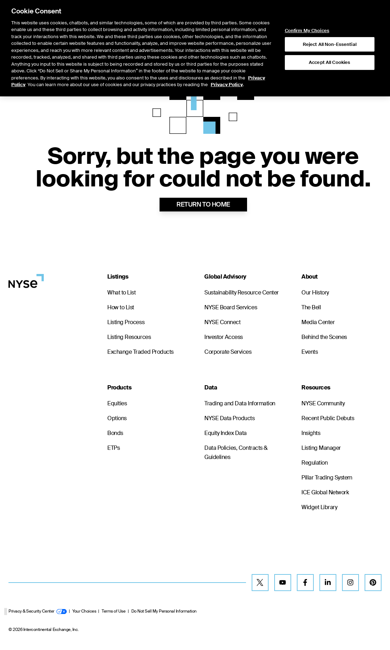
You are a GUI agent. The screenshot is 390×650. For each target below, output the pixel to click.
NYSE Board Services (230, 307)
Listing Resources (129, 337)
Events (309, 352)
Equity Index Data (225, 433)
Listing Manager (321, 448)
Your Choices (84, 611)
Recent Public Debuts (327, 418)
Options (117, 418)
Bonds (115, 433)
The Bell (311, 307)
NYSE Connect (222, 322)
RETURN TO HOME (203, 204)
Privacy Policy (227, 63)
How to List (120, 307)
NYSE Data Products (229, 418)
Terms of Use (113, 611)
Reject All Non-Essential (329, 22)
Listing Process (125, 322)
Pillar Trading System (326, 477)
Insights (310, 433)
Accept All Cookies (329, 40)
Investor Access (223, 337)
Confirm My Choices (307, 9)
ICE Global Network (325, 492)
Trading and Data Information (239, 403)
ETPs (113, 448)
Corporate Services (227, 352)
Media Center (318, 322)
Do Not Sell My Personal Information (164, 611)
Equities (117, 403)
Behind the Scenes (324, 337)
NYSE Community (322, 403)
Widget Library (319, 507)
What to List (121, 292)
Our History (315, 292)
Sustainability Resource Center (241, 292)
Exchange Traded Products (140, 352)
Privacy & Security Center (37, 611)
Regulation (314, 462)
